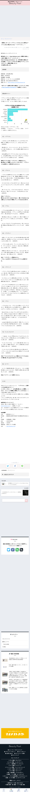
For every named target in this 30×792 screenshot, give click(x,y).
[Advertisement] (15, 21)
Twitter (8, 551)
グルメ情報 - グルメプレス (15, 760)
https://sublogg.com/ (5, 405)
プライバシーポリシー (11, 751)
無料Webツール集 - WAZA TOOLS (15, 782)
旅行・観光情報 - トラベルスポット (15, 772)
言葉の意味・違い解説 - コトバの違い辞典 (15, 784)
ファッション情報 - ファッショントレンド (15, 767)
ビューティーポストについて (15, 749)
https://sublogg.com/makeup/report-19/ (16, 82)
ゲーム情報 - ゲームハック (15, 765)
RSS (21, 551)
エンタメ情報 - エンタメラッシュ (15, 762)
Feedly (17, 551)
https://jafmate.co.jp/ (10, 426)
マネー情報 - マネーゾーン (15, 770)
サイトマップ (16, 755)
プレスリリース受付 (20, 753)
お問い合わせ (10, 753)
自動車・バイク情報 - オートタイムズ (15, 774)
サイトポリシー (22, 751)
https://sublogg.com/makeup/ (9, 87)
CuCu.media (6, 644)
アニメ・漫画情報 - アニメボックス (15, 763)
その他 (3, 646)
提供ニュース (5, 641)
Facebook (13, 551)
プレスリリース (11, 470)
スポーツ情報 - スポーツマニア (15, 769)
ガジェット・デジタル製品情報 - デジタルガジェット (15, 776)
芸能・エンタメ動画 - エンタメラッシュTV (15, 777)
